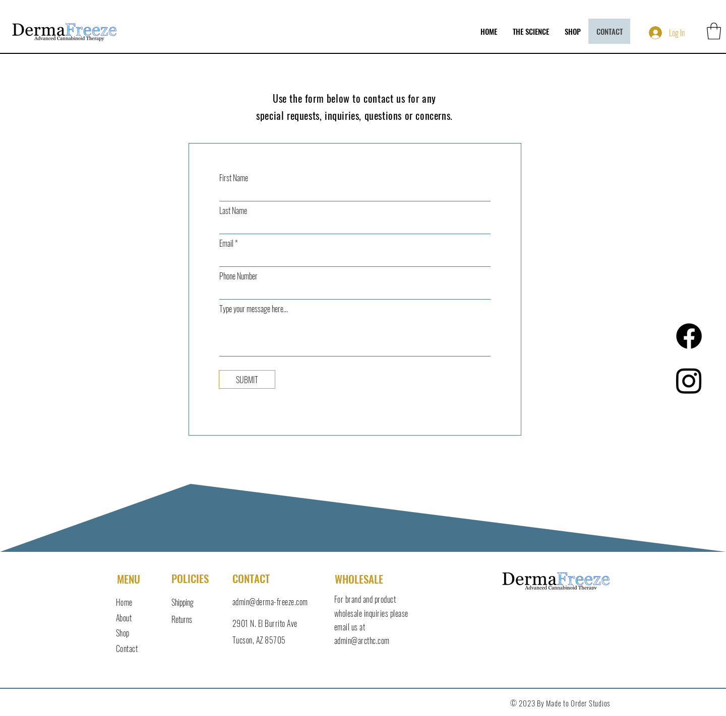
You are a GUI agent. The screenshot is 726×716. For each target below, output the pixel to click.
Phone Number (238, 276)
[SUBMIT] (247, 379)
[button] (714, 31)
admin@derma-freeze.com (270, 602)
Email (226, 243)
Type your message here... (253, 309)
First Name (233, 178)
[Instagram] (689, 380)
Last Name (233, 210)
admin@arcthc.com (362, 640)
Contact (127, 648)
